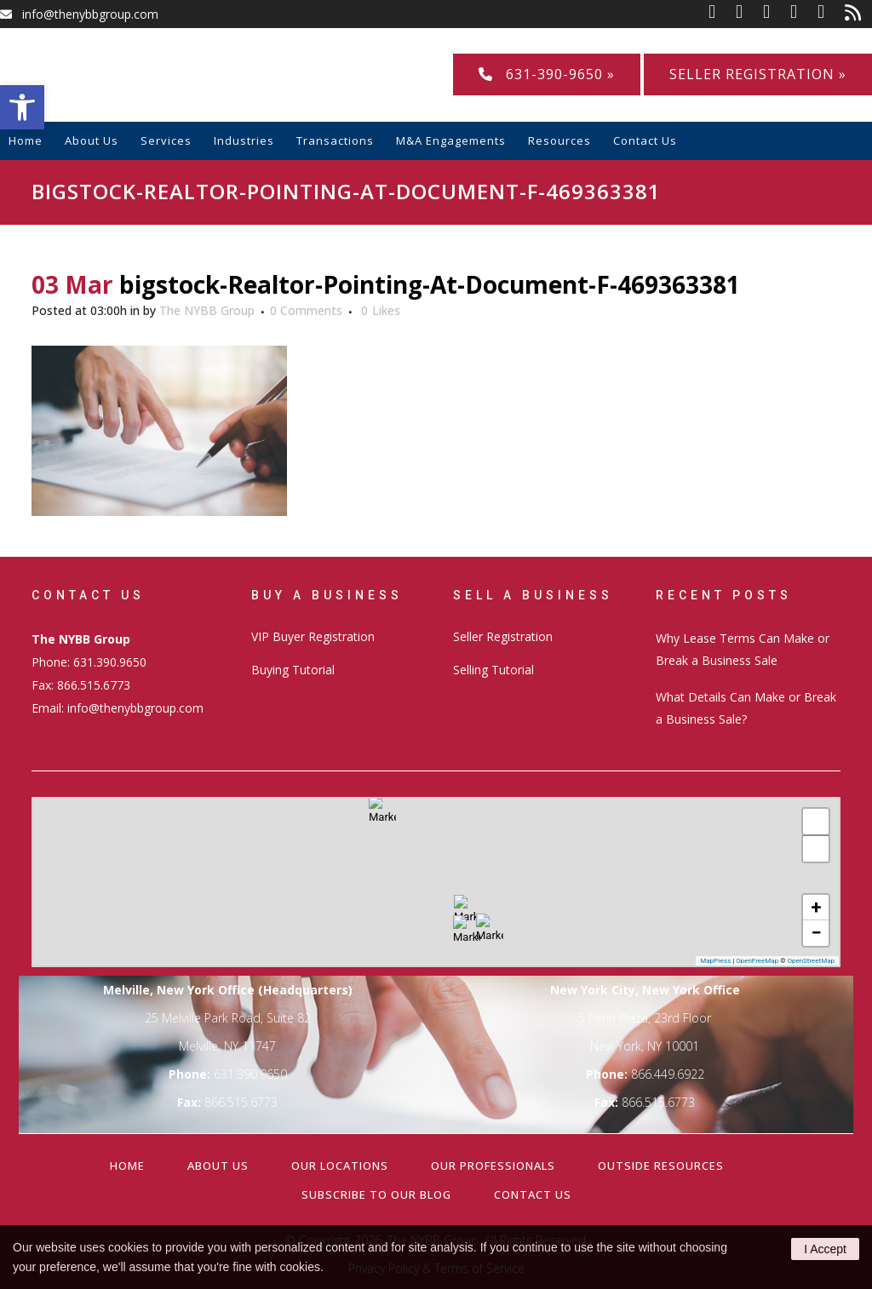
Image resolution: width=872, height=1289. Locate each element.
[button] (22, 107)
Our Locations (339, 1165)
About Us (218, 1165)
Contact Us (532, 1194)
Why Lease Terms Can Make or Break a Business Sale (742, 649)
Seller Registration (503, 636)
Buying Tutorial (293, 670)
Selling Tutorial (493, 670)
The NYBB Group (207, 310)
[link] (722, 14)
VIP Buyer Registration (313, 636)
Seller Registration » (757, 74)
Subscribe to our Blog (376, 1194)
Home (127, 1165)
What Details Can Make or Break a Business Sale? (746, 708)
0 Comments (306, 310)
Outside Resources (661, 1165)
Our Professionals (493, 1165)
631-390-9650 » (547, 74)
